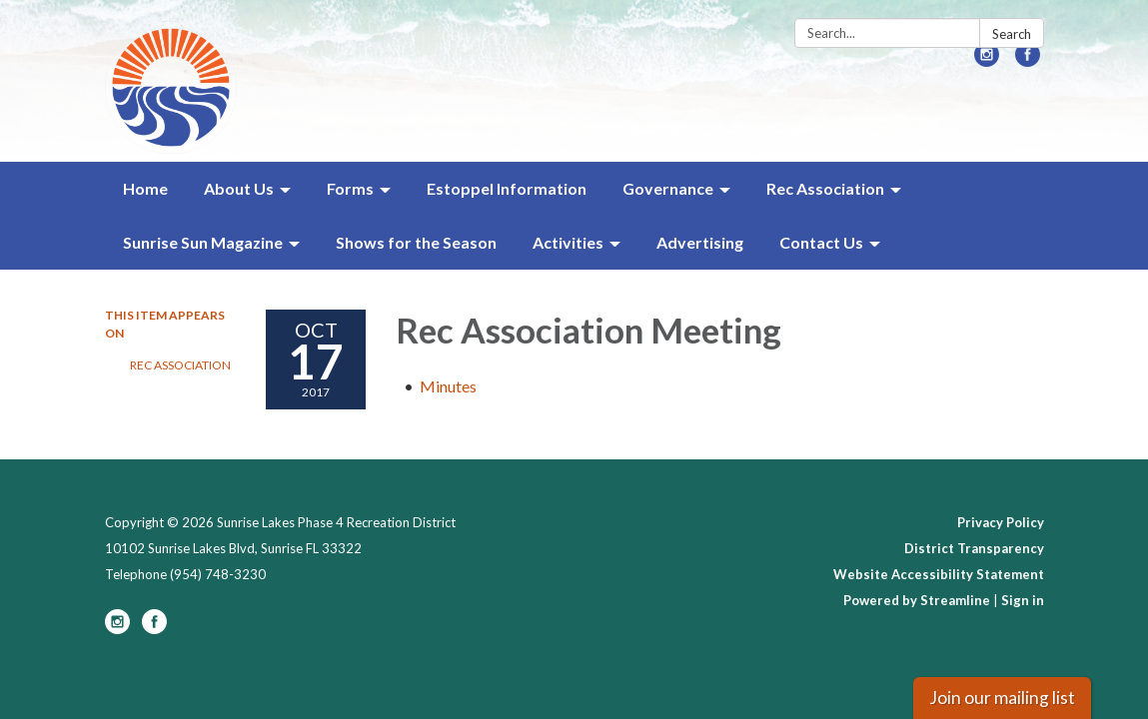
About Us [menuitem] (239, 188)
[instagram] (986, 60)
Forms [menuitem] (350, 188)
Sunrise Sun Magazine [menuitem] (203, 242)
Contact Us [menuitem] (821, 242)
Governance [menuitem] (667, 188)
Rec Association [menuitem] (825, 188)
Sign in (1022, 600)
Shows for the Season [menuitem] (416, 242)
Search (1011, 34)
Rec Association (180, 365)
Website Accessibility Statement (938, 574)
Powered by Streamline (916, 600)
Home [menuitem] (145, 188)
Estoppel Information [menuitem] (506, 188)
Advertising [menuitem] (699, 242)
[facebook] (1027, 60)
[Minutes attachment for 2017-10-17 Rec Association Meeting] (448, 385)
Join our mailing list (1002, 697)
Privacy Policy (1000, 522)
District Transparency (974, 548)
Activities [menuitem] (568, 242)
